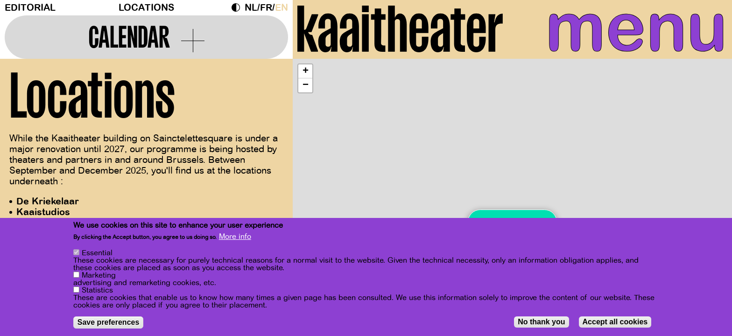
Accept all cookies (615, 322)
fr (266, 8)
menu (636, 28)
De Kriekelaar (47, 201)
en (281, 8)
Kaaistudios (43, 212)
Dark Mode (238, 7)
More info (235, 236)
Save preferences (108, 322)
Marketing (99, 275)
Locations (146, 8)
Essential (97, 253)
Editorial (30, 8)
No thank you (541, 322)
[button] (305, 71)
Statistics (97, 290)
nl (251, 8)
